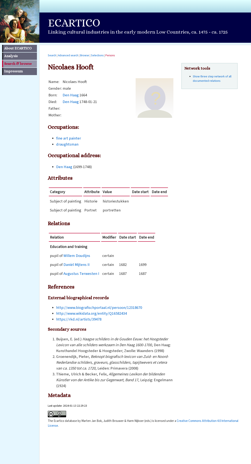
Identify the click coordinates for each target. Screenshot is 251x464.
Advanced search (68, 55)
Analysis (11, 56)
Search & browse (18, 64)
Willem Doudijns (76, 255)
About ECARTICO (18, 48)
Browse (84, 55)
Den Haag (71, 95)
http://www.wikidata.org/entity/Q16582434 (91, 313)
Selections (97, 55)
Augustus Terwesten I (81, 273)
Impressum (13, 71)
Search (52, 55)
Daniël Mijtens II (76, 264)
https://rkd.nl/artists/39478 (78, 319)
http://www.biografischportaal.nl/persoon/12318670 (99, 307)
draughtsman (67, 144)
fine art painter (68, 138)
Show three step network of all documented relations (212, 78)
